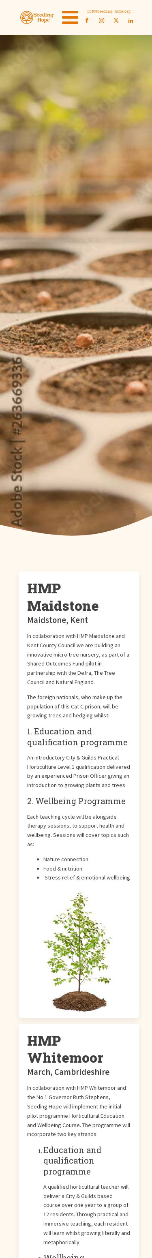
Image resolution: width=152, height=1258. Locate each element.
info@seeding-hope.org (109, 12)
